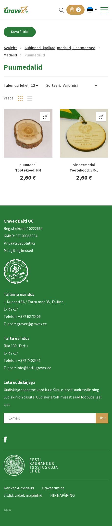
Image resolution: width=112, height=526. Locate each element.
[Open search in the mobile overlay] (61, 10)
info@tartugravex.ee (34, 368)
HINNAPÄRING (62, 495)
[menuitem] (92, 10)
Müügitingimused (18, 250)
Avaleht (10, 48)
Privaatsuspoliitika (20, 243)
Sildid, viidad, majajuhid (23, 495)
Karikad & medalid (19, 488)
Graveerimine (53, 488)
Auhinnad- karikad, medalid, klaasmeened (60, 48)
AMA (7, 510)
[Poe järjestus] (80, 85)
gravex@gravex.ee (32, 324)
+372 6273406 (29, 316)
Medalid (10, 55)
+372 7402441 (29, 360)
